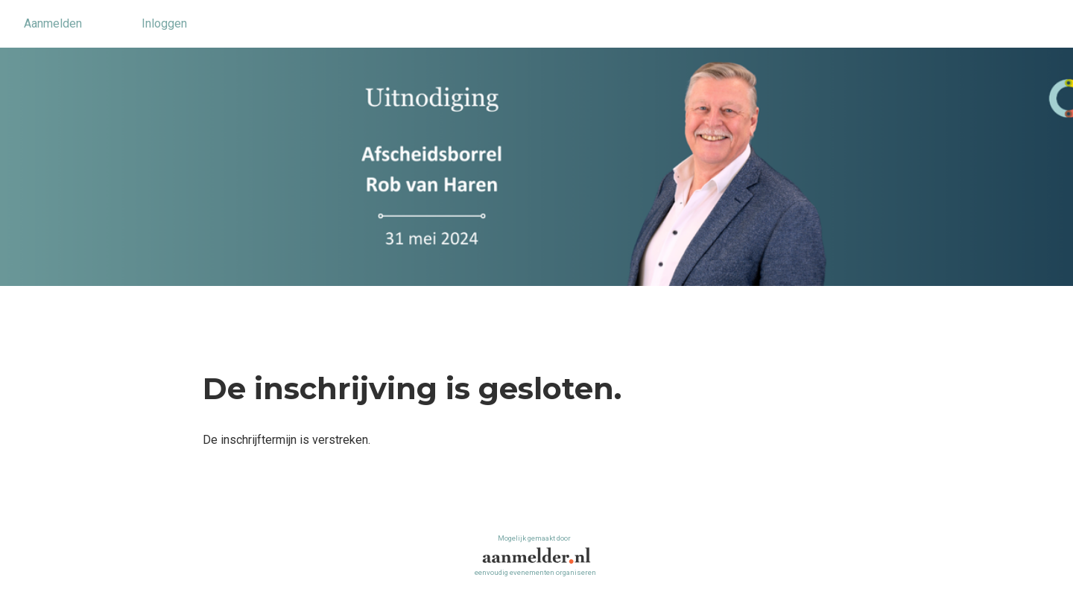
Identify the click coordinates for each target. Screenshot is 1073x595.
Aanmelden (53, 23)
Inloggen (164, 23)
